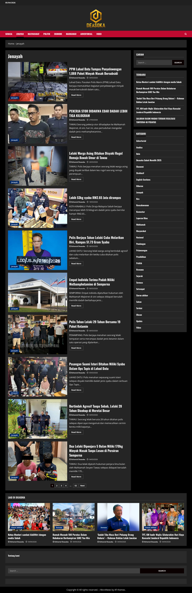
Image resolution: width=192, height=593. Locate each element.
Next (82, 485)
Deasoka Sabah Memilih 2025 (148, 160)
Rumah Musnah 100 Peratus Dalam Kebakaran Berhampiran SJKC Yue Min (71, 536)
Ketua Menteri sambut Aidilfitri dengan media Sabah (158, 82)
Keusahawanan (142, 205)
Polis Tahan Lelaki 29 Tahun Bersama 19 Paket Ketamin (37, 334)
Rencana (140, 269)
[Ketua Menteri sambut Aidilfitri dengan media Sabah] (29, 517)
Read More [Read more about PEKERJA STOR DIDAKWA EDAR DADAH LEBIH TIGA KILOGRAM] (77, 137)
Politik (46, 34)
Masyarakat (33, 34)
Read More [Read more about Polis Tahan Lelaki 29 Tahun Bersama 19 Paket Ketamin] (77, 348)
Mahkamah (71, 34)
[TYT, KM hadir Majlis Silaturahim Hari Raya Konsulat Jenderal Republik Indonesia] (163, 517)
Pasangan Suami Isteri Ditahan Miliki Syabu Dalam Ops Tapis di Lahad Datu (37, 376)
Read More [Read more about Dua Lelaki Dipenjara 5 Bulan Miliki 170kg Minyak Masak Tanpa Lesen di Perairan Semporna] (77, 477)
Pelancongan (141, 250)
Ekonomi (58, 34)
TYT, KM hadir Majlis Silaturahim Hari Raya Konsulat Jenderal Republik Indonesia (163, 536)
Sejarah (139, 276)
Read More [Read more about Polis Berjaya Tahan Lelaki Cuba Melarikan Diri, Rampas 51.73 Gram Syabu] (77, 264)
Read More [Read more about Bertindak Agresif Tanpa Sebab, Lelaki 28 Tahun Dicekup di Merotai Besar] (77, 433)
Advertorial (86, 34)
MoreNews (105, 589)
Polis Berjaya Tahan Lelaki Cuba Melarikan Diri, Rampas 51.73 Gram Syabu (37, 250)
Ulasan (139, 314)
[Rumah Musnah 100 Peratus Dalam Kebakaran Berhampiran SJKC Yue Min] (74, 517)
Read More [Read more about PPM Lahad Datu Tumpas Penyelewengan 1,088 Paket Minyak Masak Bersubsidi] (77, 95)
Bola (138, 153)
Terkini (139, 308)
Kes (137, 198)
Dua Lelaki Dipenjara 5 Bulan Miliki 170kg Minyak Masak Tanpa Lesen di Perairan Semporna (37, 461)
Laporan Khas (142, 218)
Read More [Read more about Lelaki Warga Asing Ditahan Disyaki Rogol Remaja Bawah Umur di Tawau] (77, 180)
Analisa (139, 147)
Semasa (8, 34)
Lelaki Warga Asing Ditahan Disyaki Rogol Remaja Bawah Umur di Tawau (37, 166)
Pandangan (140, 243)
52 (76, 485)
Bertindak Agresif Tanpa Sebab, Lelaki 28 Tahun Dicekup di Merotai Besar (37, 419)
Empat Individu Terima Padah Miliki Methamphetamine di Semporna (37, 292)
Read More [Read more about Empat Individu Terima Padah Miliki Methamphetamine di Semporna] (77, 306)
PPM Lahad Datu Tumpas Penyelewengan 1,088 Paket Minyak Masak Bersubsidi (37, 81)
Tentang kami (13, 555)
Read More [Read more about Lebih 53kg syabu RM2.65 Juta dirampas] (77, 220)
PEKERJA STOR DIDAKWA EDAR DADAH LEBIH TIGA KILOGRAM (37, 124)
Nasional (139, 237)
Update (139, 321)
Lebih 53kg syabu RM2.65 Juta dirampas (37, 208)
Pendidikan (141, 256)
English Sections (143, 179)
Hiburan (139, 186)
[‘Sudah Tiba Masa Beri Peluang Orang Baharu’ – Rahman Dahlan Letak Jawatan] (118, 517)
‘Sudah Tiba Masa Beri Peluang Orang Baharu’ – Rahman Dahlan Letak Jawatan (117, 536)
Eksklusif (140, 173)
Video (98, 34)
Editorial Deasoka (78, 78)
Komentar (140, 211)
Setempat (140, 289)
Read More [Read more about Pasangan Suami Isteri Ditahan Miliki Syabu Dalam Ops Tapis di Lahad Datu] (77, 390)
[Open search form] (186, 34)
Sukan (138, 301)
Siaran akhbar (142, 295)
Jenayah (20, 34)
